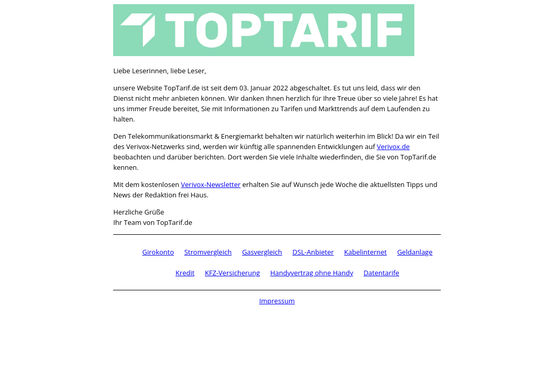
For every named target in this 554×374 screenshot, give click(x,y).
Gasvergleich (262, 252)
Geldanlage (415, 252)
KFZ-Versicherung (232, 272)
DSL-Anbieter (313, 252)
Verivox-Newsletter (211, 184)
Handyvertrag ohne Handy (312, 272)
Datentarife (381, 272)
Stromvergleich (208, 252)
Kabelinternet (365, 252)
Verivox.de (393, 146)
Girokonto (158, 252)
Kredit (184, 272)
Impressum (277, 300)
